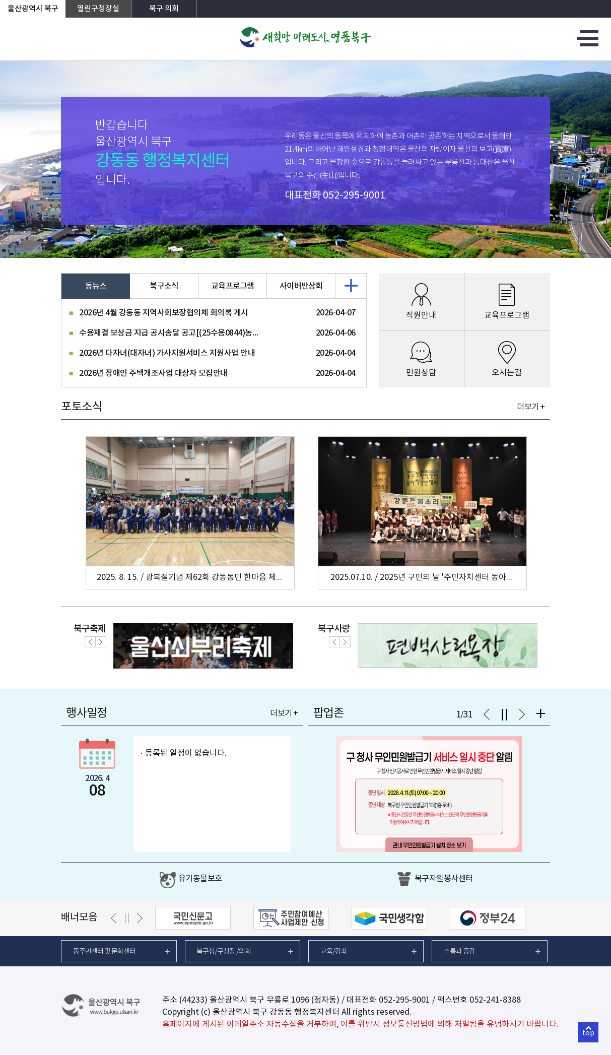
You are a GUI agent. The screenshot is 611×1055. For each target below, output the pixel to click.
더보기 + (531, 407)
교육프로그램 (232, 286)
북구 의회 (164, 9)
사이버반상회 (301, 286)
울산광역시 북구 (33, 9)
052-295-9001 (354, 196)
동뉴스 (96, 286)
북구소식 (164, 286)
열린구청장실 (98, 9)
